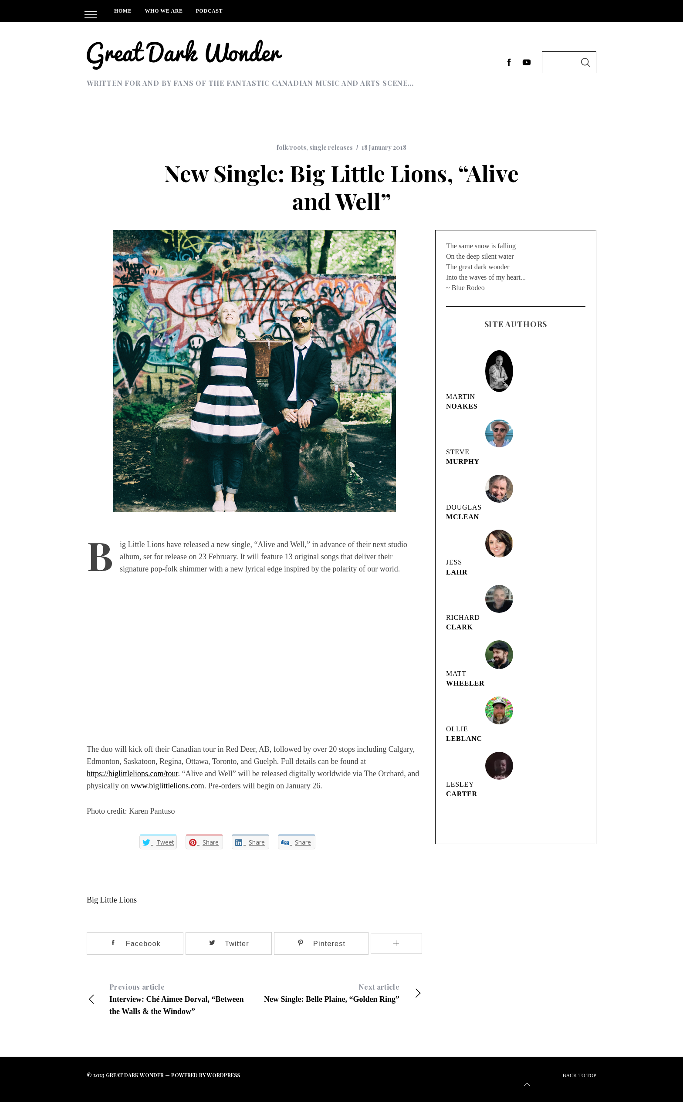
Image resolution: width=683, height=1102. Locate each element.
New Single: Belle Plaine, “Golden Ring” (338, 991)
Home (123, 11)
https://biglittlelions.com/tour (132, 772)
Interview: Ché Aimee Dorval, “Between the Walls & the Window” (170, 997)
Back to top (559, 1080)
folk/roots (291, 147)
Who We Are (164, 11)
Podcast (209, 11)
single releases (331, 147)
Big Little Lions (112, 899)
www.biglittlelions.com (167, 785)
